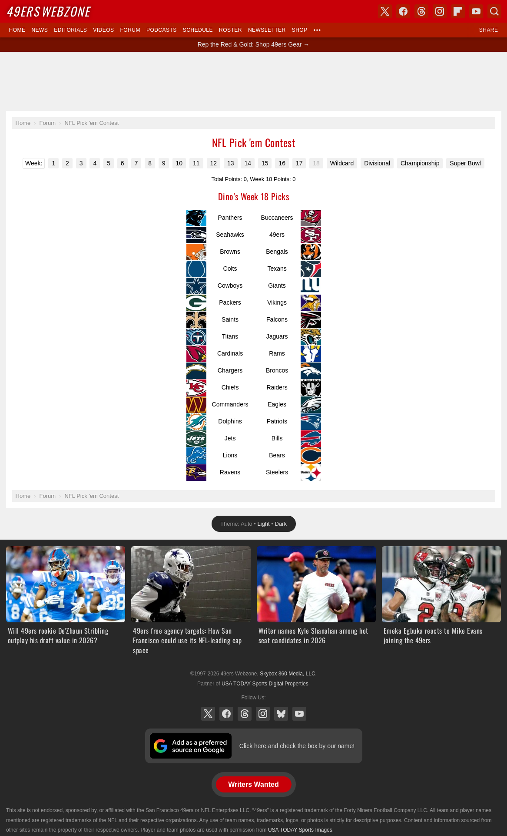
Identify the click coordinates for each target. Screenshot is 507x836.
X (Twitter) (208, 714)
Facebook (226, 714)
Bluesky (281, 714)
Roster (230, 30)
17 (299, 163)
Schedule (198, 30)
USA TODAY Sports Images (300, 830)
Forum (130, 30)
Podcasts (161, 30)
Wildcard (342, 163)
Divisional (377, 163)
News (39, 30)
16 (281, 163)
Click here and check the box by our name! (297, 745)
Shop (300, 30)
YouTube (299, 714)
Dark (281, 523)
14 (247, 163)
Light (264, 523)
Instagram (263, 714)
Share (488, 30)
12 (213, 163)
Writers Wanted (253, 784)
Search (494, 11)
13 (230, 163)
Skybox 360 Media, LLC (287, 674)
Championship (420, 163)
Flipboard (458, 11)
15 (265, 163)
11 (196, 163)
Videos (103, 30)
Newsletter (267, 30)
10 (179, 163)
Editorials (70, 30)
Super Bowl (465, 163)
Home (17, 30)
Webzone (48, 11)
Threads (245, 714)
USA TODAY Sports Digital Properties (265, 684)
